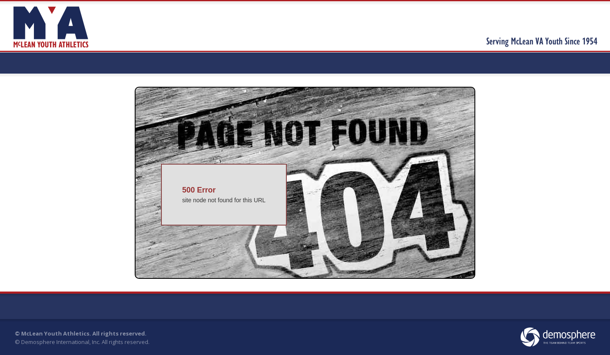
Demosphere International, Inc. (60, 342)
